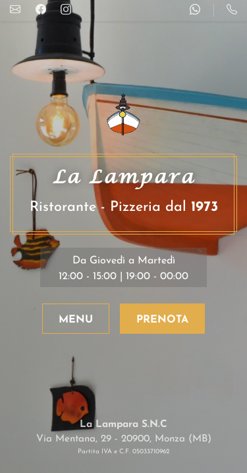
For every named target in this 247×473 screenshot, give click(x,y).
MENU (76, 320)
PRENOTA (162, 320)
